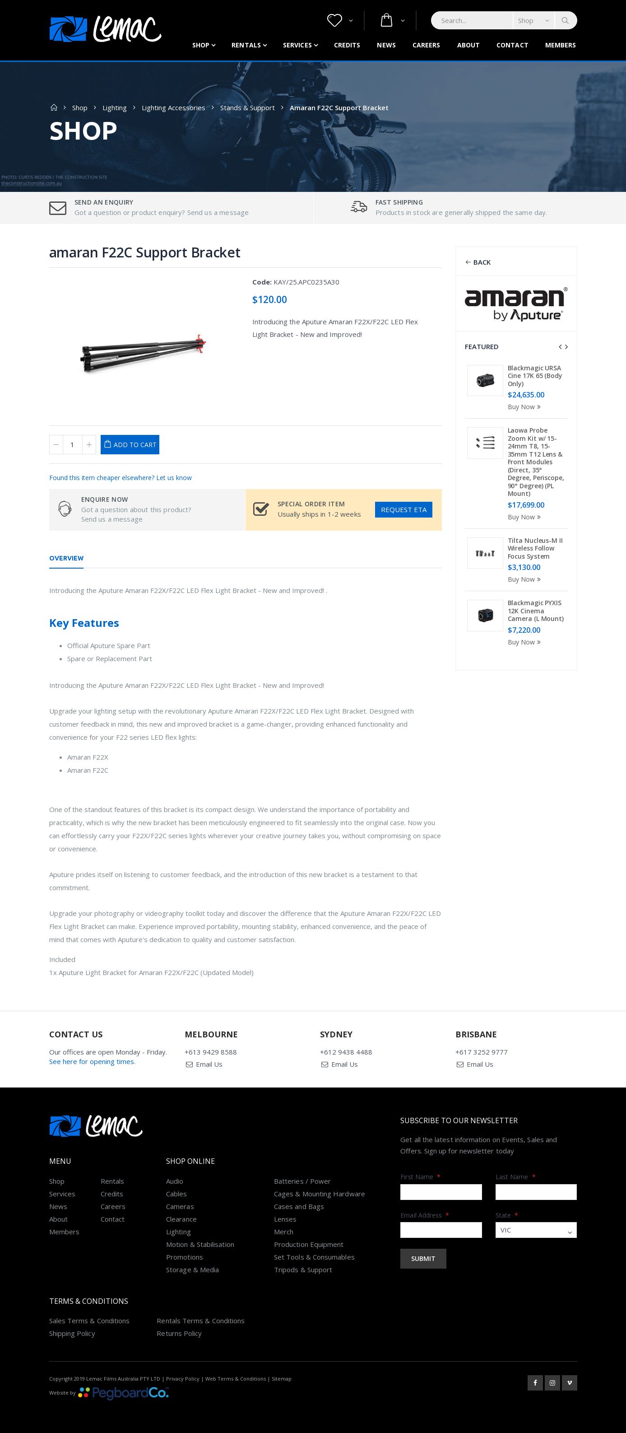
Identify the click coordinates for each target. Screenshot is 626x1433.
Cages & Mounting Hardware (319, 1193)
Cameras (180, 1206)
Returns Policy (179, 1333)
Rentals (246, 45)
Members (560, 45)
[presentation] (560, 347)
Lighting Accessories (173, 107)
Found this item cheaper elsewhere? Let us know (120, 477)
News (386, 45)
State (507, 1215)
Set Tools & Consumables (314, 1256)
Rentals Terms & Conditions (201, 1320)
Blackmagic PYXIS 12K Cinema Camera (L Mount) (536, 610)
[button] (340, 20)
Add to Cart (135, 444)
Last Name (516, 1176)
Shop (200, 45)
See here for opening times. (92, 1061)
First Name (420, 1176)
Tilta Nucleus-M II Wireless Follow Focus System (535, 548)
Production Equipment (309, 1244)
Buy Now (526, 406)
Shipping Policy (72, 1333)
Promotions (184, 1256)
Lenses (285, 1218)
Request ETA (404, 509)
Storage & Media (192, 1269)
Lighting (114, 107)
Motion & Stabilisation (200, 1244)
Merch (283, 1231)
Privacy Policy (182, 1378)
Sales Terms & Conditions (89, 1320)
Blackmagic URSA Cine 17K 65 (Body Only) (535, 376)
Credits (347, 45)
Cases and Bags (299, 1206)
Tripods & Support (303, 1269)
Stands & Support (247, 107)
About (468, 45)
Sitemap (282, 1378)
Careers (427, 45)
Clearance (181, 1218)
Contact (512, 45)
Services (297, 45)
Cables (176, 1193)
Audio (174, 1181)
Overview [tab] (66, 558)
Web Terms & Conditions (235, 1378)
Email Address (424, 1215)
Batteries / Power (302, 1181)
